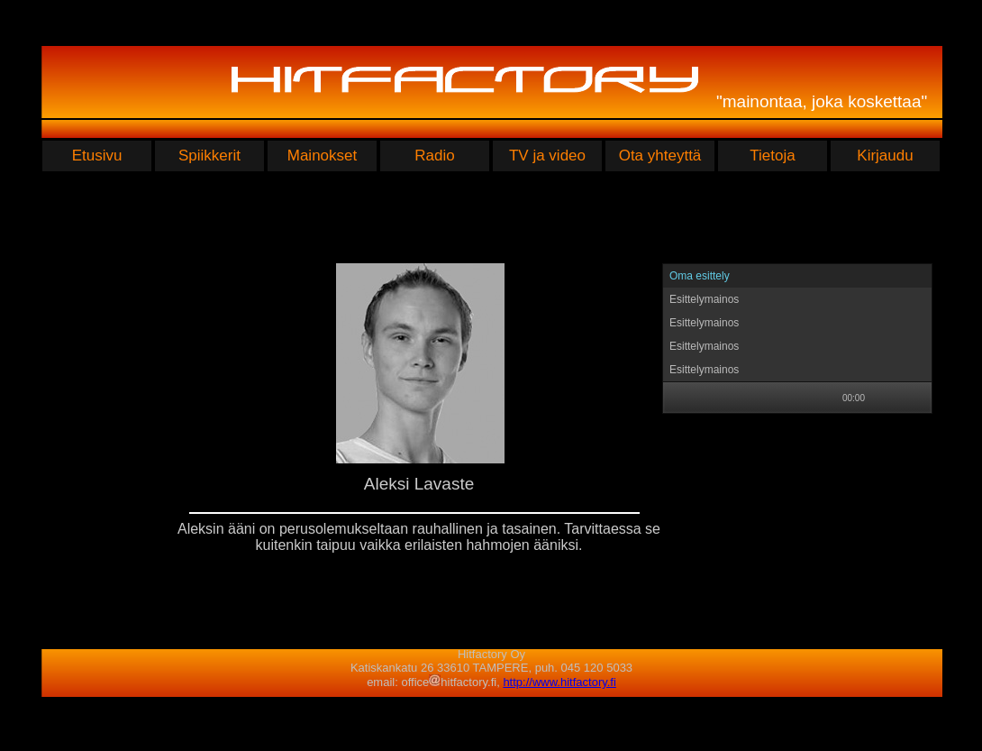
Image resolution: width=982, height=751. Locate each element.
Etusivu (97, 155)
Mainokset (322, 155)
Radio (434, 155)
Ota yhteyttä (660, 155)
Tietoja (772, 155)
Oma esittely (699, 276)
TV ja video (547, 155)
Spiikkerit (209, 155)
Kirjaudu (885, 155)
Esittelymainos (704, 299)
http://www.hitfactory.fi (559, 682)
